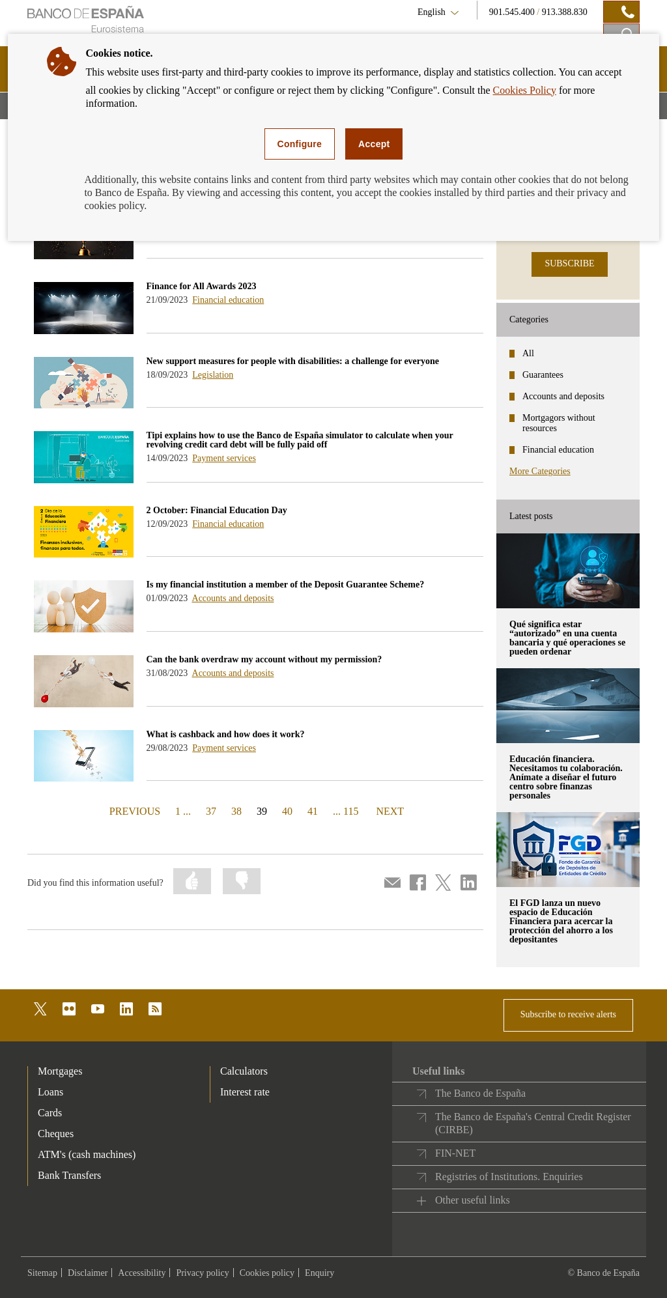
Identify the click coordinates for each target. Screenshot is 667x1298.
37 (211, 811)
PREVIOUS (133, 810)
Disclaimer (87, 1273)
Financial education (228, 300)
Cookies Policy (524, 90)
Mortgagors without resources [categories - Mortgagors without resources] (558, 423)
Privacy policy (202, 1273)
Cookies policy (267, 1273)
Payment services (224, 458)
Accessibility (141, 1273)
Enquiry (319, 1273)
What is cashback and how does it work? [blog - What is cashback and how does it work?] (226, 734)
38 (236, 811)
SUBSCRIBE (569, 263)
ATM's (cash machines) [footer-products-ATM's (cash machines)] (86, 1154)
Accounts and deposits (233, 598)
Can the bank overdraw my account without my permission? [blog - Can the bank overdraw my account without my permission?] (264, 659)
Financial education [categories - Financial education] (558, 450)
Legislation (212, 375)
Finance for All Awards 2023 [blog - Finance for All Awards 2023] (202, 286)
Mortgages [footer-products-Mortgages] (60, 1071)
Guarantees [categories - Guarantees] (542, 375)
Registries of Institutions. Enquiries (509, 1176)
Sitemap (42, 1273)
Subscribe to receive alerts (568, 1014)
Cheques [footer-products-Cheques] (56, 1133)
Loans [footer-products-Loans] (50, 1091)
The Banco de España (480, 1093)
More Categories (540, 471)
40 (287, 811)
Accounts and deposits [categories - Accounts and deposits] (563, 396)
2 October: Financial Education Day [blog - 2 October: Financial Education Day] (217, 510)
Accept (374, 144)
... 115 (345, 811)
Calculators (244, 1071)
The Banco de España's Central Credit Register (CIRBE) (533, 1123)
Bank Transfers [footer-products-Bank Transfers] (69, 1175)
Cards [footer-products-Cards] (50, 1112)
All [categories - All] (528, 353)
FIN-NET (455, 1153)
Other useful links (472, 1200)
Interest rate (245, 1091)
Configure (299, 144)
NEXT (389, 810)
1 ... (183, 811)
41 (312, 811)
